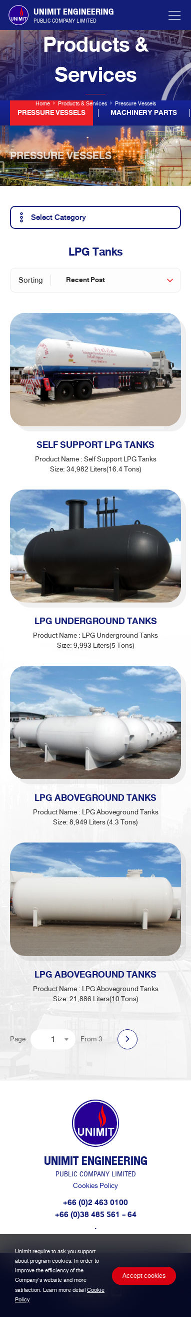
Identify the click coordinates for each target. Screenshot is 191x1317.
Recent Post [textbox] (85, 280)
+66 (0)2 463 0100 (95, 1202)
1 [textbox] (53, 1039)
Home (43, 103)
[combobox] (119, 280)
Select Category (51, 217)
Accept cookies (144, 1276)
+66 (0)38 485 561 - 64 (95, 1214)
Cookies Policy (95, 1185)
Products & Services (82, 103)
